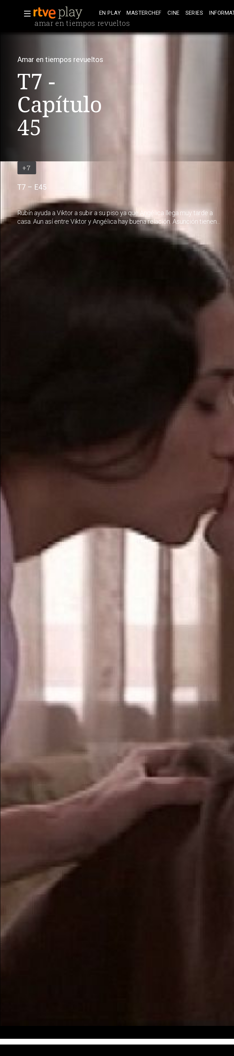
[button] (25, 14)
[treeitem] (110, 13)
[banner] (64, 13)
